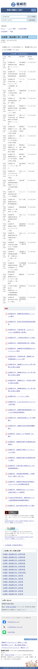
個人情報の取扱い (21, 645)
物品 (11, 31)
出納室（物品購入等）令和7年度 (14, 554)
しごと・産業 (12, 28)
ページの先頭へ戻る (31, 639)
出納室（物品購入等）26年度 (13, 588)
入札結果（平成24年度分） (14, 545)
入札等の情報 (22, 28)
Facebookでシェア (11, 622)
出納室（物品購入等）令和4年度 (14, 563)
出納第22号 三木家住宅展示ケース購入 (20, 337)
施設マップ (24, 647)
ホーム (3, 28)
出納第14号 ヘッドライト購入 (17, 396)
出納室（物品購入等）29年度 (13, 578)
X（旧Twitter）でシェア (12, 627)
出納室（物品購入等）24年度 (13, 594)
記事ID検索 (32, 20)
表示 (34, 10)
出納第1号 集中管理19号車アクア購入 (20, 505)
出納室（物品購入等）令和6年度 (14, 557)
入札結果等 (4, 31)
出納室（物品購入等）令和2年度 (14, 569)
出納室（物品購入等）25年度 (13, 591)
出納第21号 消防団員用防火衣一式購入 (20, 343)
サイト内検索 (31, 16)
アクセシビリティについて (10, 647)
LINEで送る (9, 632)
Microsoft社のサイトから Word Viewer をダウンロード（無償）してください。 (19, 537)
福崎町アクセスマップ (8, 642)
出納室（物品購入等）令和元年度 (14, 572)
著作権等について (7, 645)
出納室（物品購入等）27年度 (13, 585)
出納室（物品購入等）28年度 (13, 582)
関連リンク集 (22, 642)
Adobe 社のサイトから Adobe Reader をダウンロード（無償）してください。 (19, 521)
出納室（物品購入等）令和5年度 (14, 560)
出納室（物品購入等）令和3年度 (14, 566)
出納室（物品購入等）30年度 (13, 575)
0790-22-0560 (11, 607)
